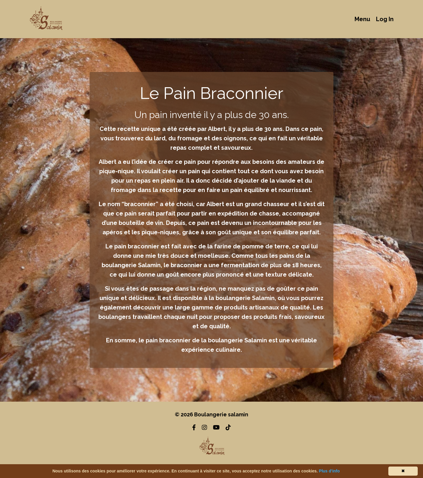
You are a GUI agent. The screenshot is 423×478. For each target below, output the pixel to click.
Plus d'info (329, 471)
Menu (362, 19)
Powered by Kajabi (211, 463)
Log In (385, 19)
